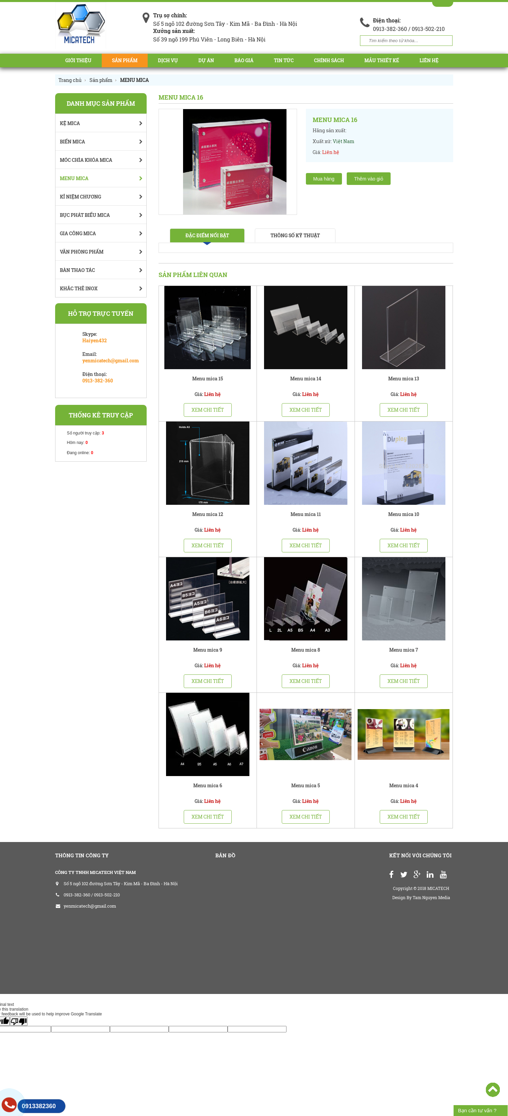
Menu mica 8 (305, 650)
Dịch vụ (168, 60)
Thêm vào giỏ (368, 179)
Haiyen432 (94, 340)
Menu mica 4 (403, 785)
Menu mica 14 (305, 378)
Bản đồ (225, 855)
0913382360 (39, 1106)
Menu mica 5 (305, 785)
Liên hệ (429, 60)
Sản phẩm (124, 60)
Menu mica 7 (403, 650)
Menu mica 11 (306, 514)
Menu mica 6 (207, 785)
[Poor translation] (19, 1021)
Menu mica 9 (207, 650)
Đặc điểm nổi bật (207, 235)
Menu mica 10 (403, 514)
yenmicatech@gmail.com (110, 360)
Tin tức (284, 60)
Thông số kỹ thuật (295, 235)
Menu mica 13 (403, 378)
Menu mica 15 (207, 378)
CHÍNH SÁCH (329, 60)
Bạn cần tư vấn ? (477, 1110)
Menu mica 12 (207, 514)
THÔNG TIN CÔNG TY (82, 855)
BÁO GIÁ (243, 60)
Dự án (206, 60)
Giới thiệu (78, 60)
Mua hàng (323, 179)
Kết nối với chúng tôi (420, 855)
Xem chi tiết (208, 410)
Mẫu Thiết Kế (381, 60)
